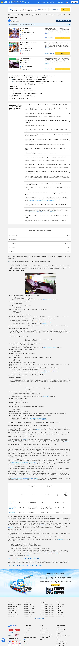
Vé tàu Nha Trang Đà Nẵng (29, 612)
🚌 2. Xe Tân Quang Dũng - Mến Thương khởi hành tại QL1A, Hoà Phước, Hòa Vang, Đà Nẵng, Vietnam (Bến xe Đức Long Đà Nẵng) (37, 81)
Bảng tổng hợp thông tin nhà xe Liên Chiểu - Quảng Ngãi (20, 95)
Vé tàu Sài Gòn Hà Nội (28, 610)
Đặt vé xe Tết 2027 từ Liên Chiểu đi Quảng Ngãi (18, 98)
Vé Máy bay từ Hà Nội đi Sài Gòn (46, 604)
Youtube (27, 643)
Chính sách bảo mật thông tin (45, 632)
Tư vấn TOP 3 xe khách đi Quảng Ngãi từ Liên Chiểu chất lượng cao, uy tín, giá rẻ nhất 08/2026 (27, 77)
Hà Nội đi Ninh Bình (60, 604)
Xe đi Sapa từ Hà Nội (12, 612)
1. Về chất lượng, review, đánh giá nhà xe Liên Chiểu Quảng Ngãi (24, 89)
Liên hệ (25, 634)
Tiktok (27, 641)
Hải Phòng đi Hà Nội (60, 616)
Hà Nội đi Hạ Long (59, 606)
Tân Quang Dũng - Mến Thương (49, 347)
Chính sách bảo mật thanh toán (46, 634)
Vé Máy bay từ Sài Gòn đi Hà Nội (46, 608)
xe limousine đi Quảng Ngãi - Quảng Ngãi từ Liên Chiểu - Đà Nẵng (23, 462)
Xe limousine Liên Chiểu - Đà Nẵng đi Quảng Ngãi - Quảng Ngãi (41, 200)
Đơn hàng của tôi (41, 2)
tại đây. (28, 555)
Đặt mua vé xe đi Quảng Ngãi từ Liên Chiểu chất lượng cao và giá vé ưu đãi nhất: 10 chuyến (32, 75)
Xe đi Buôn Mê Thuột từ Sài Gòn (14, 604)
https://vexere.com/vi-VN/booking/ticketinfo (53, 553)
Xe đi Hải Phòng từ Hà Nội (13, 614)
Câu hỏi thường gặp (44, 639)
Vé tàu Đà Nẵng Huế (28, 614)
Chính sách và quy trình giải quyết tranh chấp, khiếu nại (46, 637)
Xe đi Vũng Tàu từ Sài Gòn (13, 606)
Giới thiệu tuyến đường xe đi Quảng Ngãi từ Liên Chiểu (20, 88)
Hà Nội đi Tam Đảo (59, 610)
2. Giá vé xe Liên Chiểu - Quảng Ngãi (19, 91)
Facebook (28, 639)
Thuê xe (58, 602)
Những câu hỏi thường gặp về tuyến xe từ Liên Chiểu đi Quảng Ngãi (22, 84)
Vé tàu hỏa (27, 602)
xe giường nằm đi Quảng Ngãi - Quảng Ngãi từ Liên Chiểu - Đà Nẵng (24, 478)
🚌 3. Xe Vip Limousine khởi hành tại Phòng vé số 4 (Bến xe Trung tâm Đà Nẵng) (27, 83)
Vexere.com (38, 429)
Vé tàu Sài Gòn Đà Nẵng (29, 608)
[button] (47, 104)
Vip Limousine (46, 396)
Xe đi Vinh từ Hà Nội (12, 616)
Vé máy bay (43, 602)
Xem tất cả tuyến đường (39, 618)
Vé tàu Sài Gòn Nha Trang (29, 604)
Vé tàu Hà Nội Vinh (27, 616)
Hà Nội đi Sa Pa (59, 608)
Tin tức (25, 632)
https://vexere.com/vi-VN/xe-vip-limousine (38, 418)
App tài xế (58, 633)
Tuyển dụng (26, 630)
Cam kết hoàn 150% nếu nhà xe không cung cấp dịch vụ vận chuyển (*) (19, 2)
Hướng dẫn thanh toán (44, 628)
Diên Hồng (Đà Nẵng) (47, 299)
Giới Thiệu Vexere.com (28, 628)
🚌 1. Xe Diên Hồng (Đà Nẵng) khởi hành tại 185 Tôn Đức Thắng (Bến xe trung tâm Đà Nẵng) (30, 79)
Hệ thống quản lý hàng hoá (62, 641)
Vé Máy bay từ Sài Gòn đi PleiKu (46, 614)
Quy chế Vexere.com (44, 630)
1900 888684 (44, 323)
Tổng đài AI (58, 639)
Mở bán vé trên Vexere (51, 2)
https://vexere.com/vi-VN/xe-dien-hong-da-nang (42, 321)
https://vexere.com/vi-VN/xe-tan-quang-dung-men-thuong (48, 370)
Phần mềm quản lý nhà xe (61, 629)
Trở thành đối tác (60, 2)
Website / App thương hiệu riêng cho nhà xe (63, 636)
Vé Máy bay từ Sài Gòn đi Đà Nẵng (47, 610)
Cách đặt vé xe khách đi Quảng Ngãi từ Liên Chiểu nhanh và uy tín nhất (23, 96)
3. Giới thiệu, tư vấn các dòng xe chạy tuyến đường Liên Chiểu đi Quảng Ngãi (27, 93)
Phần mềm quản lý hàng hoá (61, 643)
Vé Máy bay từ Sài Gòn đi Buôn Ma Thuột (47, 617)
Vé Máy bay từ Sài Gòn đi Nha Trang (47, 606)
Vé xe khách (11, 602)
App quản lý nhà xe (59, 631)
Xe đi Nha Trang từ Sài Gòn (13, 608)
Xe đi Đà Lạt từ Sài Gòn (12, 610)
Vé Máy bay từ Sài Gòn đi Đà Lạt (46, 612)
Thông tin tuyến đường (13, 86)
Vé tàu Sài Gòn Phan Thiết (29, 606)
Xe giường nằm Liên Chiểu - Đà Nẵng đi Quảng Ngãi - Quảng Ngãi (42, 211)
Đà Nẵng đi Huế (59, 614)
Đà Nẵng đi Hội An (59, 612)
